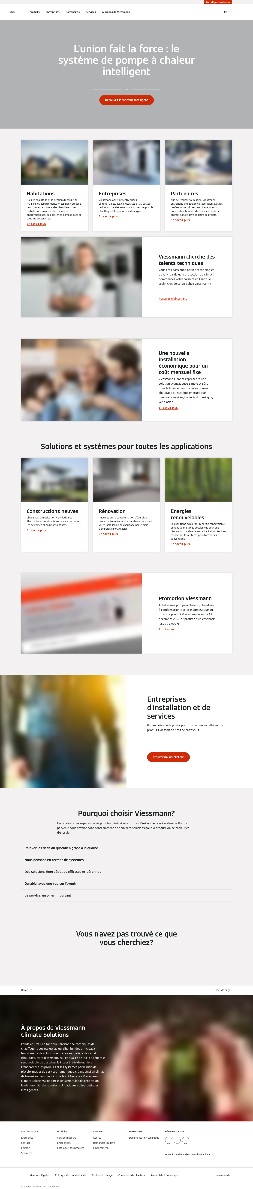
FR (225, 12)
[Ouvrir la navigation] (12, 12)
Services (91, 12)
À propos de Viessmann (116, 12)
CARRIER (54, 1186)
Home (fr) (26, 990)
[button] (223, 990)
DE (230, 12)
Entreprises (52, 12)
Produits (34, 12)
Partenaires (73, 12)
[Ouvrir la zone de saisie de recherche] (218, 12)
